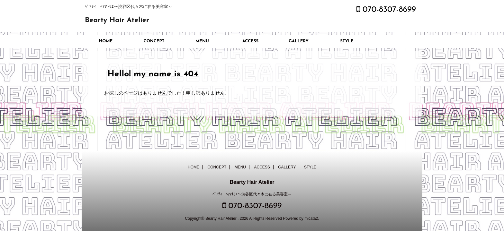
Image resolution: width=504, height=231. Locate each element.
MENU (202, 41)
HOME (106, 41)
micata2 (311, 218)
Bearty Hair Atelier (117, 20)
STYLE (347, 41)
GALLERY (299, 41)
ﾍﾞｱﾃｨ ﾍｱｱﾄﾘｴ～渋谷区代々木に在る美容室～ (252, 194)
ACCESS (250, 41)
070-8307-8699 (386, 10)
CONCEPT (154, 41)
